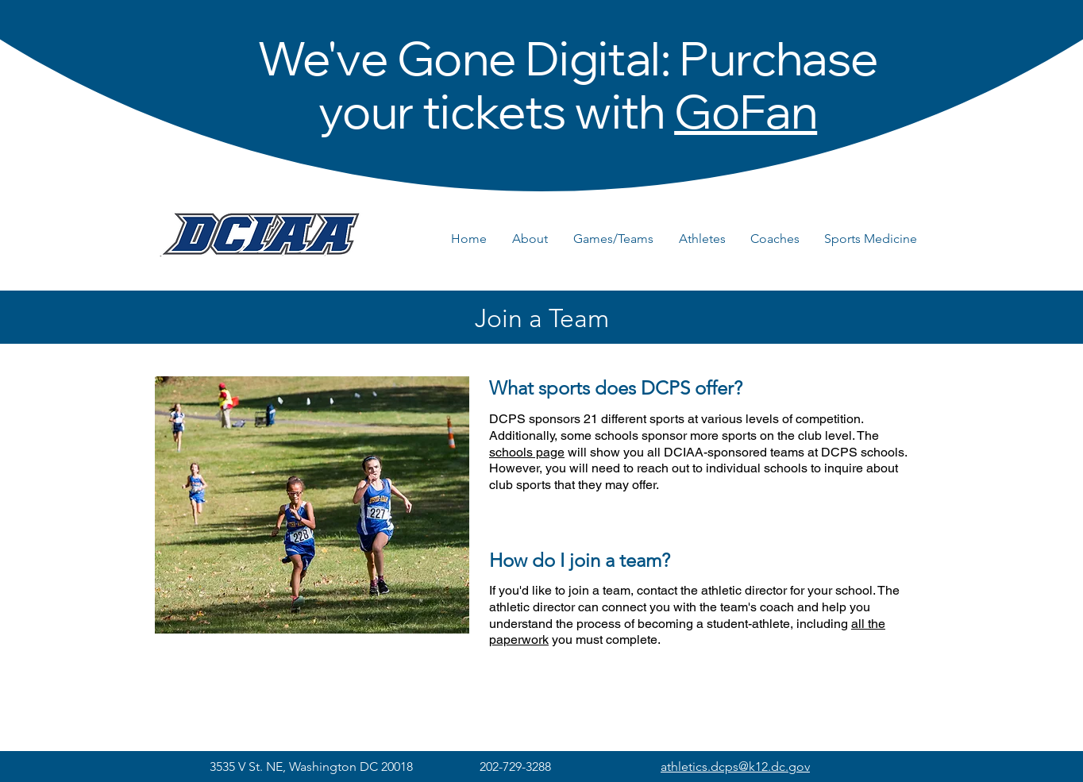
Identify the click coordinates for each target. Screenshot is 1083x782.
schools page (527, 452)
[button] (534, 239)
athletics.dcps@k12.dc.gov (735, 766)
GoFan (745, 118)
